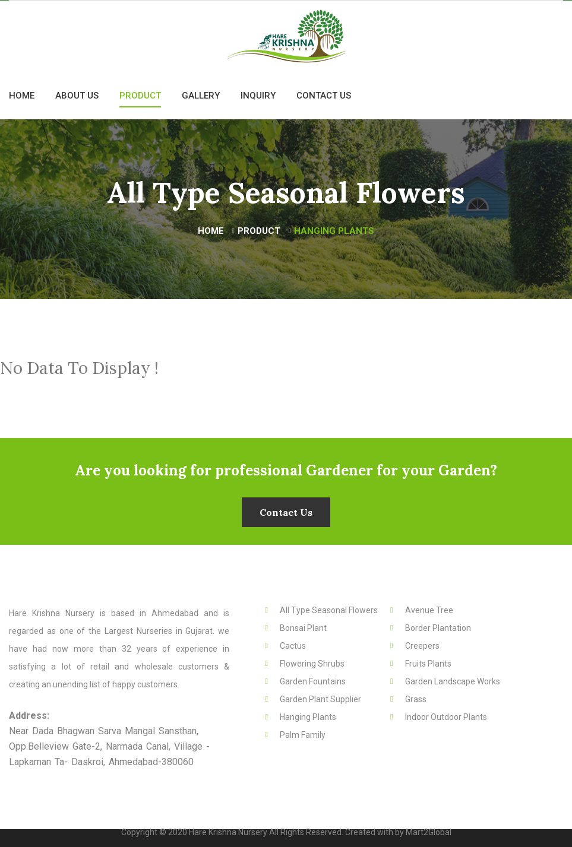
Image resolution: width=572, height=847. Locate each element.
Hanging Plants (308, 717)
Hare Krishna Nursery (229, 832)
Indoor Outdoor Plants (446, 717)
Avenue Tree (429, 610)
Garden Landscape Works (452, 681)
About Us (77, 95)
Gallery (201, 95)
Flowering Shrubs (312, 663)
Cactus (293, 646)
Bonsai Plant (303, 628)
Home (21, 95)
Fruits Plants (428, 663)
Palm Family (302, 735)
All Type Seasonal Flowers (329, 610)
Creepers (422, 646)
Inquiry (258, 95)
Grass (415, 699)
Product (140, 95)
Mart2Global (428, 832)
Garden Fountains (313, 681)
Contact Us (323, 95)
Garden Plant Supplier (320, 699)
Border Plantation (438, 628)
